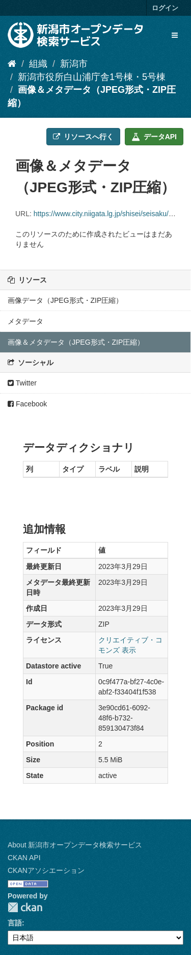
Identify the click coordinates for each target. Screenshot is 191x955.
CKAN (25, 907)
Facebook (27, 404)
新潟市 (74, 64)
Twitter (22, 383)
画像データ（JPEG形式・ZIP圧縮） (65, 300)
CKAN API (24, 858)
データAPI (154, 137)
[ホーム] (12, 64)
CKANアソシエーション (46, 870)
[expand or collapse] (174, 35)
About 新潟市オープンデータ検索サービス (75, 845)
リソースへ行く (83, 137)
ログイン (165, 8)
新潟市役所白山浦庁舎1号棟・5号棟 (92, 77)
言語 (15, 923)
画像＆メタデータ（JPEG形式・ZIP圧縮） (76, 342)
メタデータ (25, 321)
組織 (38, 64)
